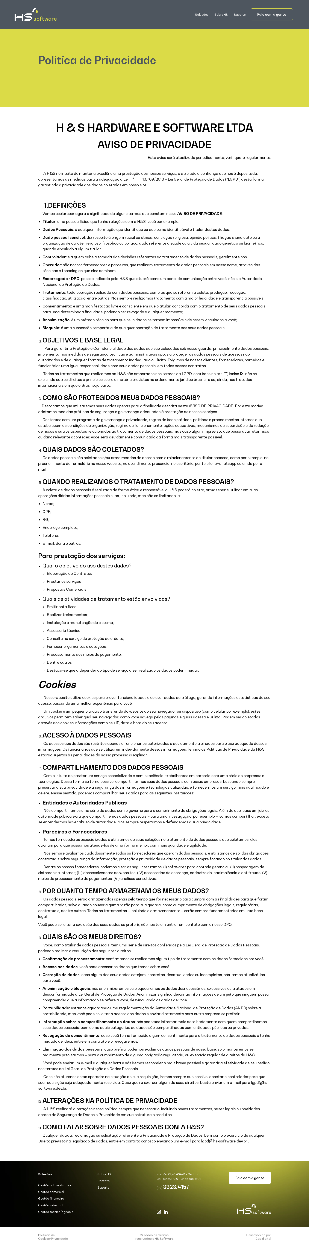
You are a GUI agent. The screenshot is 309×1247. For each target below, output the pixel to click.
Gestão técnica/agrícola (55, 1212)
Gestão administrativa (54, 1185)
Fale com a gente (271, 14)
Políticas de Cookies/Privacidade (53, 1236)
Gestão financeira (51, 1198)
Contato (103, 1181)
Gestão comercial (51, 1192)
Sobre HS (221, 14)
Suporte (240, 14)
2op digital (263, 1238)
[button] (202, 14)
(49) (173, 1187)
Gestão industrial (50, 1205)
